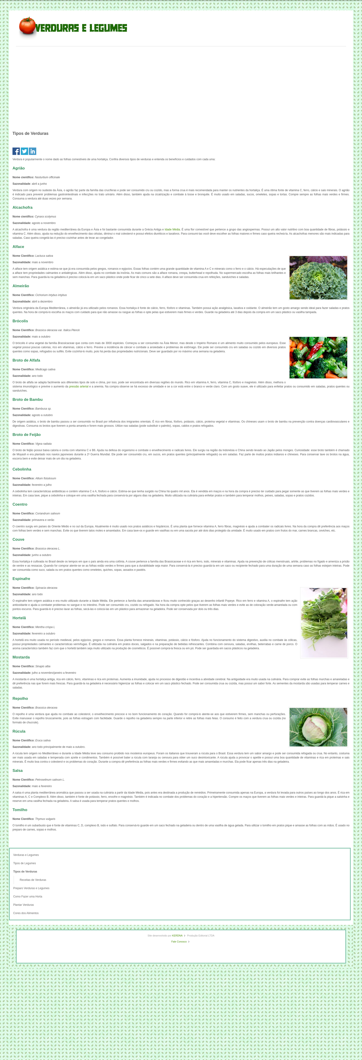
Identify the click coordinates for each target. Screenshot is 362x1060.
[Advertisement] (181, 80)
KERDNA (177, 935)
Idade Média (172, 229)
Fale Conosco (179, 941)
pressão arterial (78, 386)
